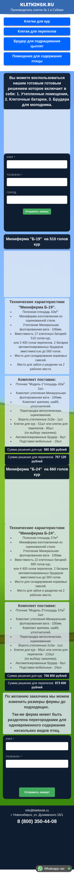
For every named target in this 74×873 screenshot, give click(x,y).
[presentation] (37, 224)
